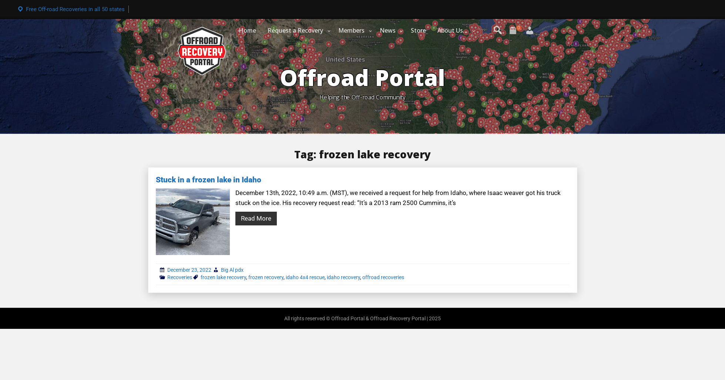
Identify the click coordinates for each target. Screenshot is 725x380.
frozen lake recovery (223, 277)
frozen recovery (265, 277)
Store (418, 30)
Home (247, 30)
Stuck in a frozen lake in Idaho (208, 179)
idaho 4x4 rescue (305, 277)
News (388, 30)
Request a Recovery (295, 30)
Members (351, 30)
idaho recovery (343, 277)
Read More (256, 218)
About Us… (452, 30)
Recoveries (179, 277)
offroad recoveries (383, 277)
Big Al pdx (232, 270)
